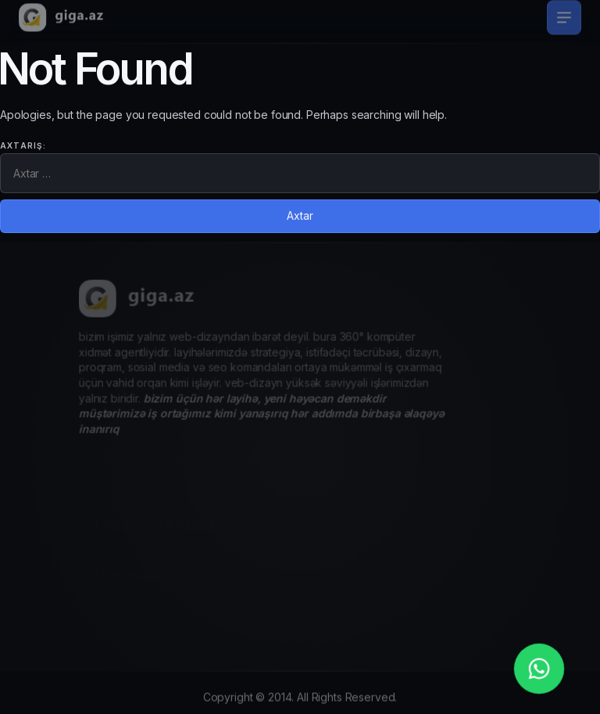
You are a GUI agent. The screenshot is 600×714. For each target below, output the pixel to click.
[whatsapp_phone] (539, 669)
